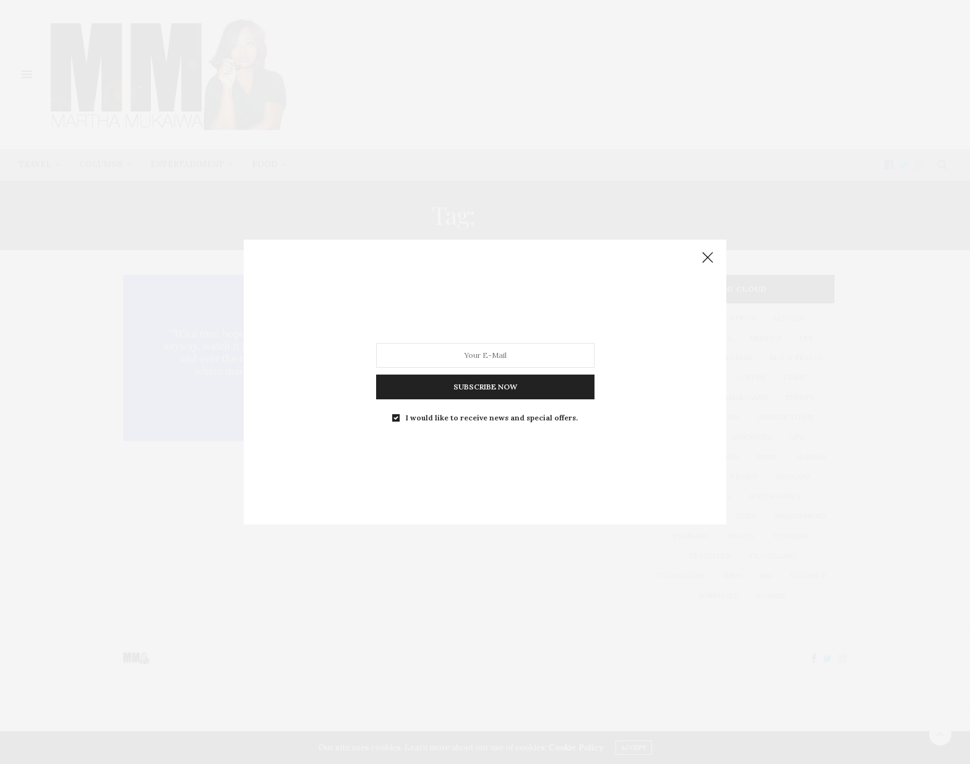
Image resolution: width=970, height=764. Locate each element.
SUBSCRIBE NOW (485, 386)
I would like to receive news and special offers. (492, 418)
